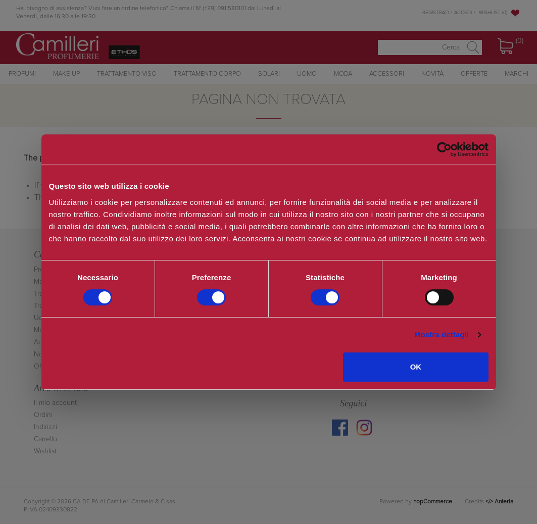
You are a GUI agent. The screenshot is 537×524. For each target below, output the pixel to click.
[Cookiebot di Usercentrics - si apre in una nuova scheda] (444, 149)
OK (416, 366)
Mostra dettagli (441, 334)
